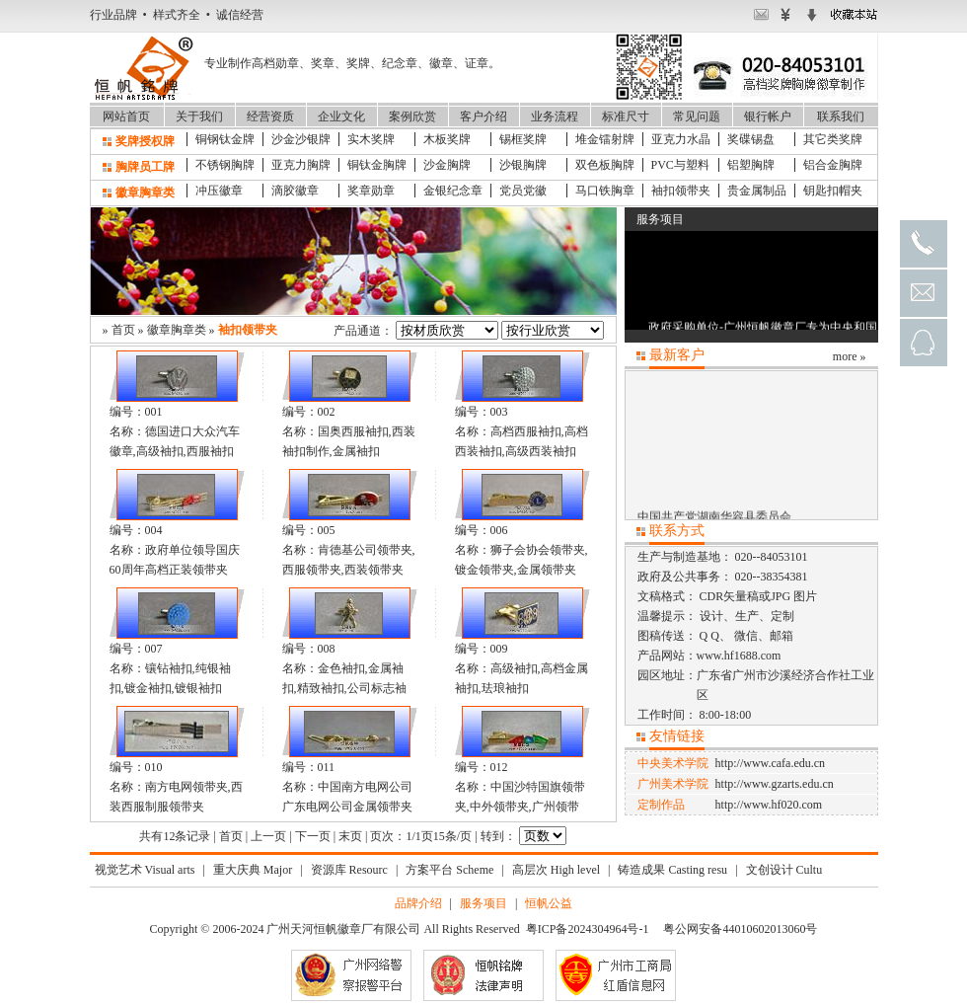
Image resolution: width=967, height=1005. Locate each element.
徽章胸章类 (145, 192)
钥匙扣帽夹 (832, 190)
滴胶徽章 (295, 190)
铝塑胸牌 (751, 165)
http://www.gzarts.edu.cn (774, 784)
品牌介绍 (418, 903)
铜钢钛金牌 (225, 139)
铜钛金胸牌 (377, 165)
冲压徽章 (219, 190)
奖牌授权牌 (145, 141)
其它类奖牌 (832, 139)
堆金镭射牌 (604, 139)
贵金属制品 (756, 190)
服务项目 (483, 903)
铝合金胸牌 (832, 165)
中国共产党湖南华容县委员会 (714, 518)
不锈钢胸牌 (225, 165)
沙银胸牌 (523, 165)
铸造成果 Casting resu (672, 870)
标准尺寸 (625, 116)
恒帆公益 (548, 903)
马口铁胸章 (604, 190)
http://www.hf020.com (769, 805)
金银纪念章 (453, 190)
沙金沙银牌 (301, 139)
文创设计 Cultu (784, 870)
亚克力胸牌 (301, 165)
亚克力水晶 (680, 139)
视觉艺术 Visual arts (145, 870)
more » (849, 356)
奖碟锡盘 (751, 139)
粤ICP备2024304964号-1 (587, 929)
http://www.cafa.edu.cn (770, 763)
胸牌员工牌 (145, 167)
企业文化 (341, 116)
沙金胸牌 (447, 165)
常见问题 (696, 116)
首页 (123, 330)
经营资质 (270, 116)
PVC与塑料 (680, 165)
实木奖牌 (371, 139)
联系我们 (840, 116)
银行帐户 (767, 116)
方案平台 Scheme (449, 870)
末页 (350, 836)
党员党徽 (523, 190)
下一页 (313, 836)
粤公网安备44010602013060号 (740, 929)
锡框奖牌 (523, 139)
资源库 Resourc (349, 870)
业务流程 (554, 116)
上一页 (268, 836)
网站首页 (126, 116)
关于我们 (199, 116)
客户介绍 (483, 116)
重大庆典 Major (252, 870)
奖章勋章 (371, 190)
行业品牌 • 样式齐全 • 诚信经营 (176, 15)
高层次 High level (556, 870)
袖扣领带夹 (680, 190)
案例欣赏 (412, 116)
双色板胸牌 (604, 165)
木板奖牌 (447, 139)
